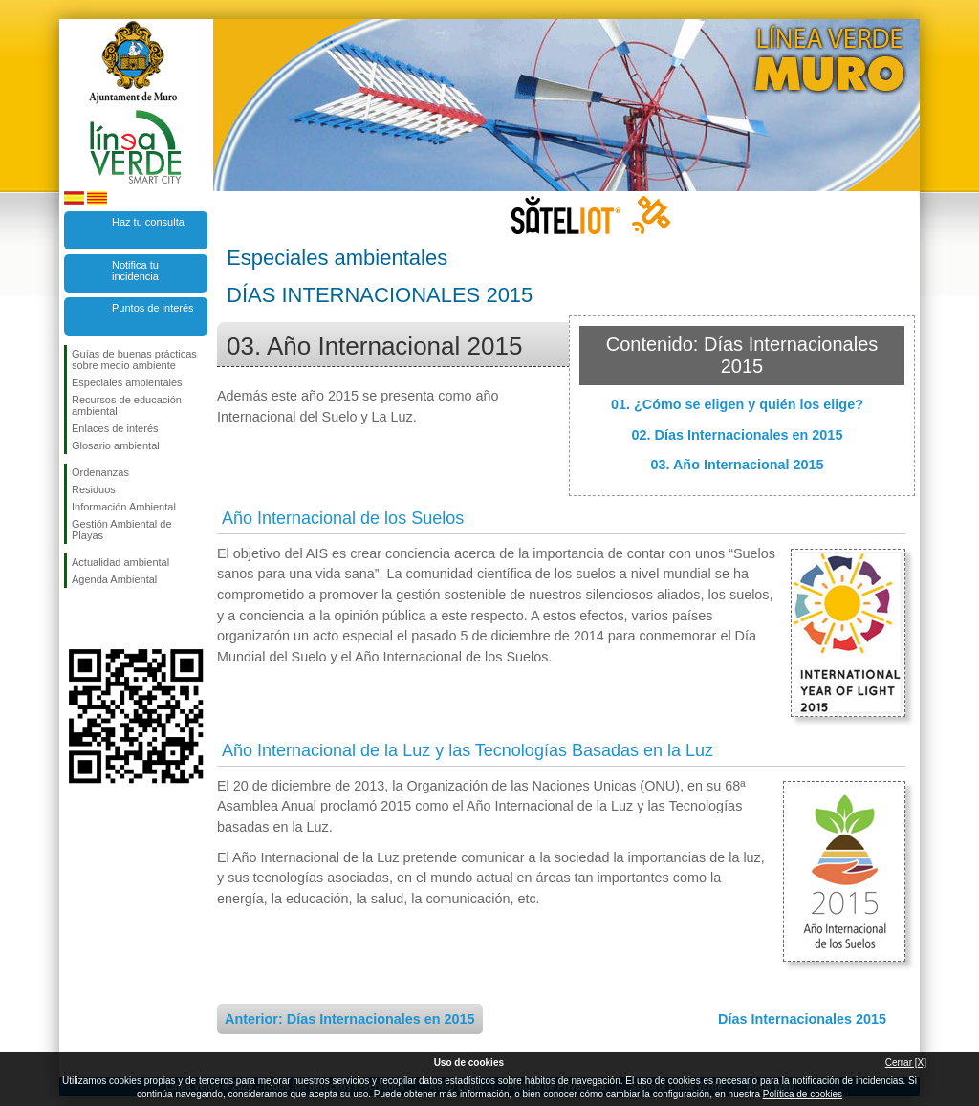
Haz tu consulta (148, 222)
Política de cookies (802, 1094)
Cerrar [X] (905, 1062)
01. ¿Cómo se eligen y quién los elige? (737, 404)
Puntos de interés (153, 308)
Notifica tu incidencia (135, 270)
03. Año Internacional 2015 (736, 464)
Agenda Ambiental (114, 579)
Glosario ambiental (116, 445)
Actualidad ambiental (120, 562)
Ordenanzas (100, 472)
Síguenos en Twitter (107, 618)
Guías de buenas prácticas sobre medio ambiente (134, 359)
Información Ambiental (124, 506)
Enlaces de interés (115, 428)
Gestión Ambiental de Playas (122, 529)
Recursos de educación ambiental (127, 405)
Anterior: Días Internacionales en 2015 (350, 1019)
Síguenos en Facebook (75, 618)
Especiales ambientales (127, 382)
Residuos (94, 489)
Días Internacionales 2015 (802, 1019)
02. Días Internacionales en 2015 (737, 435)
